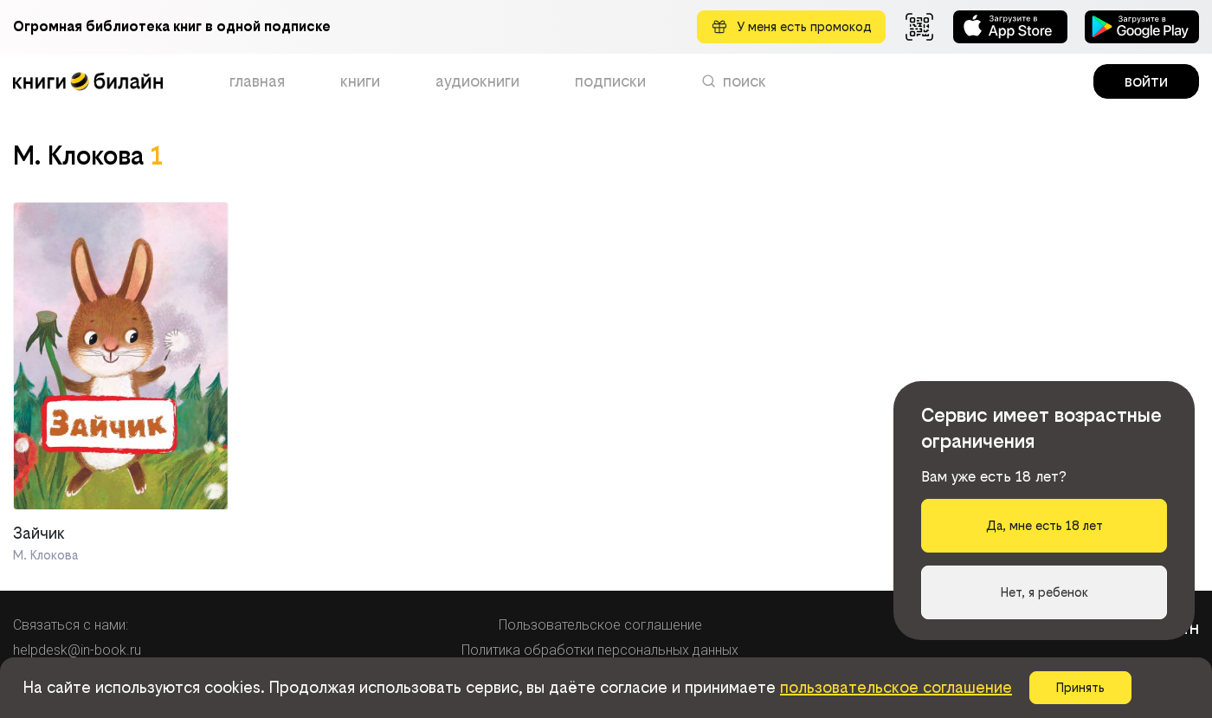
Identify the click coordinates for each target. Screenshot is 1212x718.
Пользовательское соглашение (600, 625)
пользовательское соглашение (896, 687)
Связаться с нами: (70, 625)
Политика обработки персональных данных (599, 650)
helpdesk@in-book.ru (77, 650)
